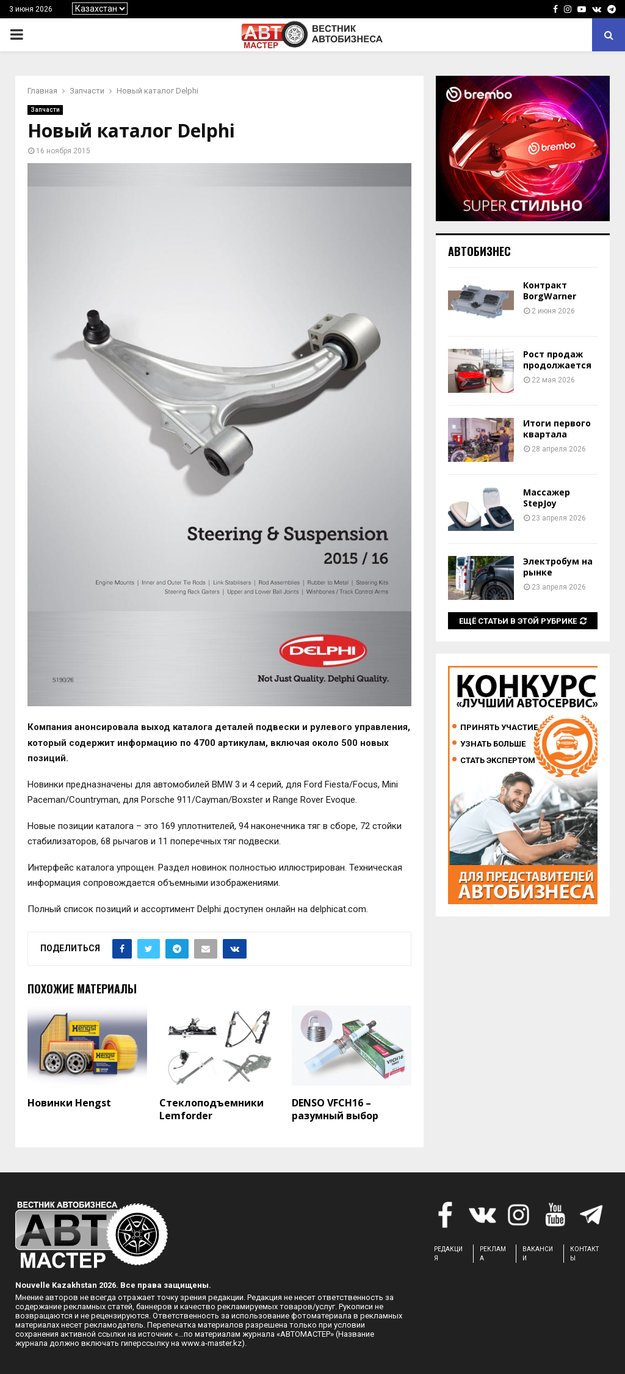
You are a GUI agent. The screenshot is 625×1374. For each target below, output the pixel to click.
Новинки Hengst (69, 1102)
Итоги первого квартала (557, 428)
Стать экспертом (497, 760)
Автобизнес (479, 251)
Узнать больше (493, 743)
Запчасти (45, 109)
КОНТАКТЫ (584, 1254)
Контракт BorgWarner (549, 290)
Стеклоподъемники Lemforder (211, 1109)
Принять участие (499, 727)
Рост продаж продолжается (557, 359)
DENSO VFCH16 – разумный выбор (335, 1109)
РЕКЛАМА (493, 1254)
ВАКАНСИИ (537, 1254)
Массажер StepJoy (546, 497)
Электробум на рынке (558, 566)
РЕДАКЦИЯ (448, 1254)
